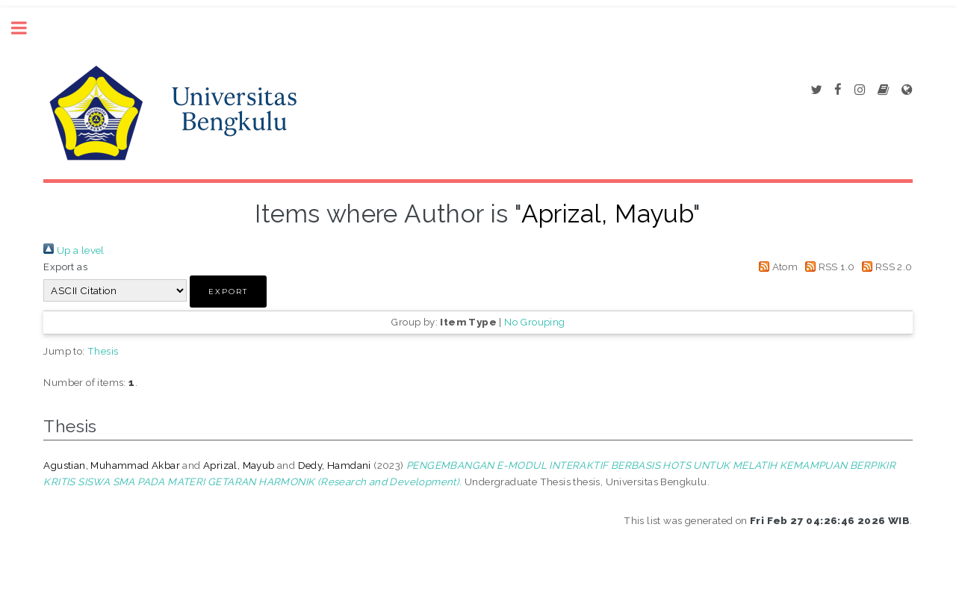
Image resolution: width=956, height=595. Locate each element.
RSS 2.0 (885, 266)
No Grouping (534, 322)
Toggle (27, 28)
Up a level (73, 250)
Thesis (102, 351)
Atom (776, 266)
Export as (65, 266)
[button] (228, 291)
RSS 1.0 (828, 266)
